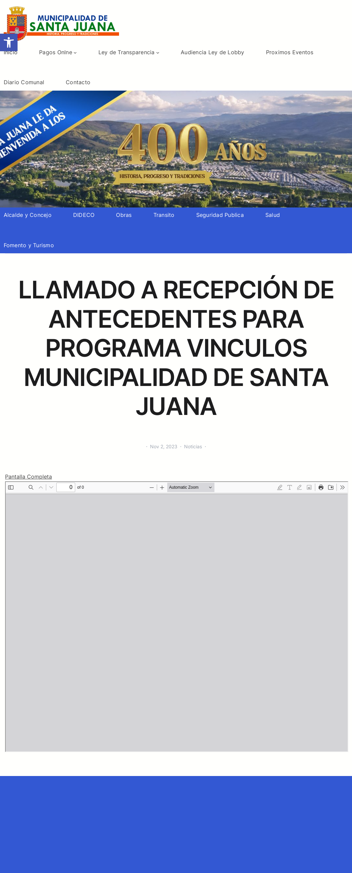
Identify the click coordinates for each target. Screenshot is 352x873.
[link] (9, 42)
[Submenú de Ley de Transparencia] (157, 52)
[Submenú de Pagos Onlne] (75, 52)
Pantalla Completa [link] (28, 476)
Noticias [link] (193, 446)
